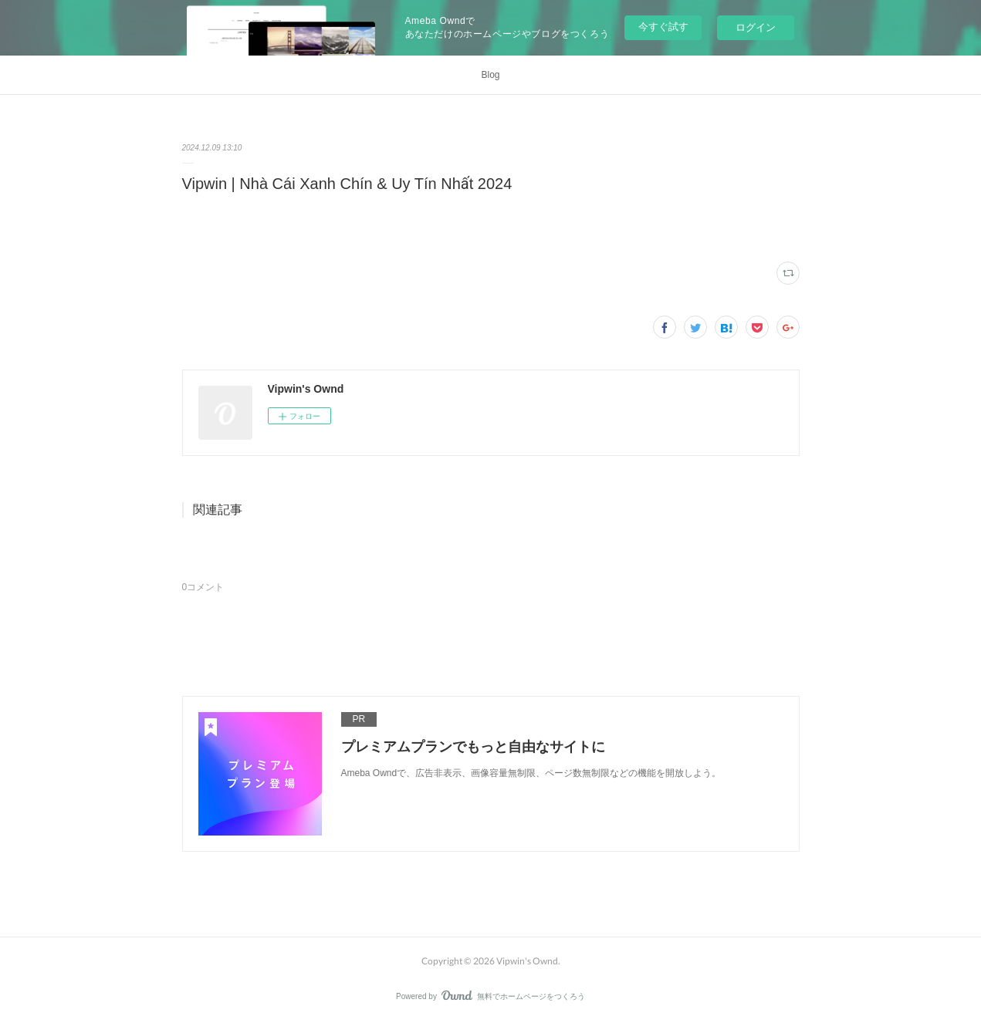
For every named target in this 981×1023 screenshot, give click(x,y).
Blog (490, 74)
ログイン (756, 27)
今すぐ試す (663, 26)
